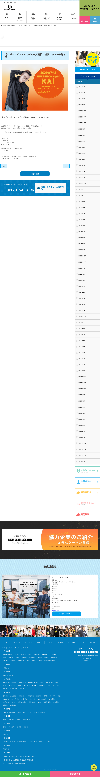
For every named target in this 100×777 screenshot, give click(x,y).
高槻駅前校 (21, 661)
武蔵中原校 (49, 682)
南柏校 (33, 756)
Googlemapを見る (66, 614)
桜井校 (4, 658)
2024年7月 (82, 213)
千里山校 (5, 661)
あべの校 (24, 658)
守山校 (36, 712)
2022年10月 (82, 322)
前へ (4, 166)
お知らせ (60, 642)
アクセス (50, 642)
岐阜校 (4, 719)
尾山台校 (5, 705)
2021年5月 (82, 419)
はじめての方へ (18, 642)
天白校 (29, 712)
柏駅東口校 (6, 756)
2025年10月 (82, 123)
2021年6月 (82, 413)
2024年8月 (82, 208)
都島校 (23, 655)
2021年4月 (82, 425)
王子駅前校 (6, 699)
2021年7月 (82, 407)
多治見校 (18, 719)
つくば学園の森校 (21, 741)
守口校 (17, 655)
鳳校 (28, 661)
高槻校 (11, 658)
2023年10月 (82, 268)
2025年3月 (82, 165)
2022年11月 (82, 316)
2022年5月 (82, 347)
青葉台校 (41, 686)
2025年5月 (82, 153)
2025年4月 (82, 159)
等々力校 (5, 696)
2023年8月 (82, 280)
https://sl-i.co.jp (57, 610)
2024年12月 (82, 183)
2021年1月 (82, 437)
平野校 (17, 658)
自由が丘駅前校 (22, 702)
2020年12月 (82, 443)
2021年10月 (82, 389)
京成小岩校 (24, 699)
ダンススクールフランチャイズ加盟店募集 (14, 763)
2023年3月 (82, 298)
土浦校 (40, 741)
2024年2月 (82, 244)
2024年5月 (82, 226)
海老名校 (11, 686)
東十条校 (52, 696)
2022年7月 (82, 334)
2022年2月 (82, 365)
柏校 (21, 756)
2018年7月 (82, 461)
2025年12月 (82, 111)
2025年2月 (82, 171)
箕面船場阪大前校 (7, 655)
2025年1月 (82, 177)
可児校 (11, 719)
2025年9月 (82, 129)
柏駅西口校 (14, 756)
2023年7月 (82, 286)
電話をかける (75, 774)
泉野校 (26, 727)
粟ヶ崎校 (11, 727)
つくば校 (5, 741)
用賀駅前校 (51, 699)
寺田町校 (12, 661)
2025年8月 (82, 135)
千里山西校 (53, 655)
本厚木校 (19, 686)
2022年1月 (82, 371)
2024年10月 (82, 195)
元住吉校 (14, 682)
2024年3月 (82, 238)
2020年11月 (82, 449)
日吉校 (41, 682)
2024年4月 (82, 232)
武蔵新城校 (22, 682)
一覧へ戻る (35, 174)
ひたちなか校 (32, 741)
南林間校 (26, 686)
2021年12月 (82, 377)
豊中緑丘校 (54, 658)
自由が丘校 (32, 702)
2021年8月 (82, 401)
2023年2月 (82, 304)
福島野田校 (32, 658)
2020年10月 (82, 455)
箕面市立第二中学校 (49, 661)
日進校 (4, 712)
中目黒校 (21, 696)
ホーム (7, 642)
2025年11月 (82, 117)
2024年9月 (82, 201)
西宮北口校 (6, 668)
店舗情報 (94, 20)
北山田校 (5, 689)
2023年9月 (82, 274)
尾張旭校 (42, 712)
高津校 (56, 682)
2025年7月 (82, 141)
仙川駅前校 (55, 702)
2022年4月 (82, 353)
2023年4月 (82, 292)
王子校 (59, 696)
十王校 (47, 741)
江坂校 (40, 661)
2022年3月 (82, 359)
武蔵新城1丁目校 (32, 682)
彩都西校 (36, 655)
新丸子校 (55, 686)
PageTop (94, 768)
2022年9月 (82, 328)
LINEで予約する (25, 774)
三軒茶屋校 (6, 702)
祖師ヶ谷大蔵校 (42, 699)
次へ (66, 166)
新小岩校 (32, 699)
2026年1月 (82, 105)
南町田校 (38, 696)
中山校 (22, 689)
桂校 (10, 675)
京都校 (4, 675)
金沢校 (4, 727)
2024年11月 (82, 189)
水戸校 (12, 741)
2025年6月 (82, 147)
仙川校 (13, 702)
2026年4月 (82, 87)
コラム (82, 642)
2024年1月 (82, 250)
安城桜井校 (12, 712)
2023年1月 (82, 310)
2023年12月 (82, 256)
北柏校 (27, 756)
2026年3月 (82, 93)
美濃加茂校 (26, 719)
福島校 (46, 658)
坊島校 (29, 655)
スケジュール (28, 642)
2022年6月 (82, 340)
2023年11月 (82, 262)
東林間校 (34, 686)
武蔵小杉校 (6, 682)
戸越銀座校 (13, 705)
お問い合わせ (84, 20)
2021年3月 (82, 431)
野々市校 (19, 727)
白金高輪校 (13, 696)
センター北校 (13, 689)
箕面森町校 (44, 655)
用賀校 (39, 702)
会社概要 (92, 642)
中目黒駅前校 (30, 696)
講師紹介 (39, 642)
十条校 (45, 696)
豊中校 (40, 658)
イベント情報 (71, 642)
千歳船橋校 (47, 702)
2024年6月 (82, 220)
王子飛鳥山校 (15, 699)
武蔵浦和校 (6, 749)
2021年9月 (82, 395)
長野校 (4, 734)
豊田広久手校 (21, 712)
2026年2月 (82, 99)
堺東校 (33, 661)
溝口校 (4, 686)
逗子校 (48, 686)
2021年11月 (82, 383)
